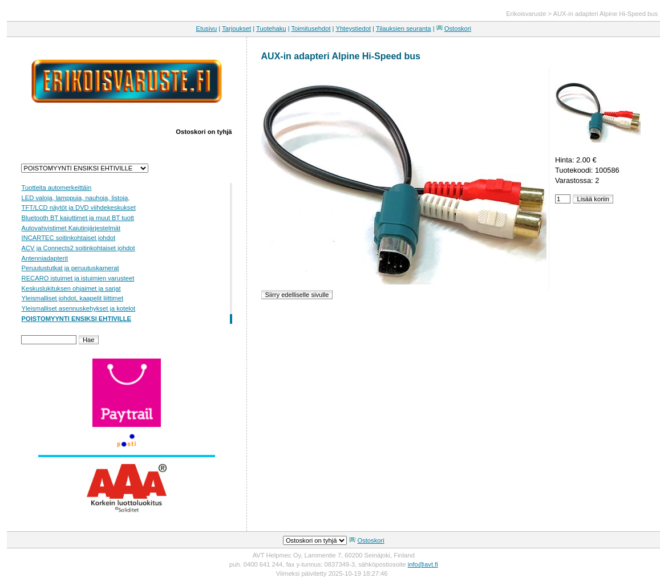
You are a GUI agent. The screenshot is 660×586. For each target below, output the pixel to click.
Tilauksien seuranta (403, 28)
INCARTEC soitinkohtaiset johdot (69, 237)
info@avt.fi (423, 564)
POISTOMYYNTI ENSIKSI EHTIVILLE (77, 318)
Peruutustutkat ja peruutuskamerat (70, 267)
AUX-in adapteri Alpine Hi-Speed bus (605, 13)
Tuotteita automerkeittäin (57, 187)
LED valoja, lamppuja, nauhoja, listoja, (76, 197)
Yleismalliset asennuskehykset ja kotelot (79, 308)
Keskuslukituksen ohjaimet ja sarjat (71, 288)
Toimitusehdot (310, 28)
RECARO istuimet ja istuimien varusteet (78, 278)
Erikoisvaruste (526, 13)
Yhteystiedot (353, 28)
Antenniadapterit (45, 258)
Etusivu (206, 28)
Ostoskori (457, 28)
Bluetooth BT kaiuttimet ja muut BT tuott (78, 217)
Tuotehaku (271, 28)
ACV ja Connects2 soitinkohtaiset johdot (78, 248)
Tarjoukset (236, 28)
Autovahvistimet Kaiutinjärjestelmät (71, 228)
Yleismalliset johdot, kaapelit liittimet (72, 298)
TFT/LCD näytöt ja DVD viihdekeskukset (79, 207)
